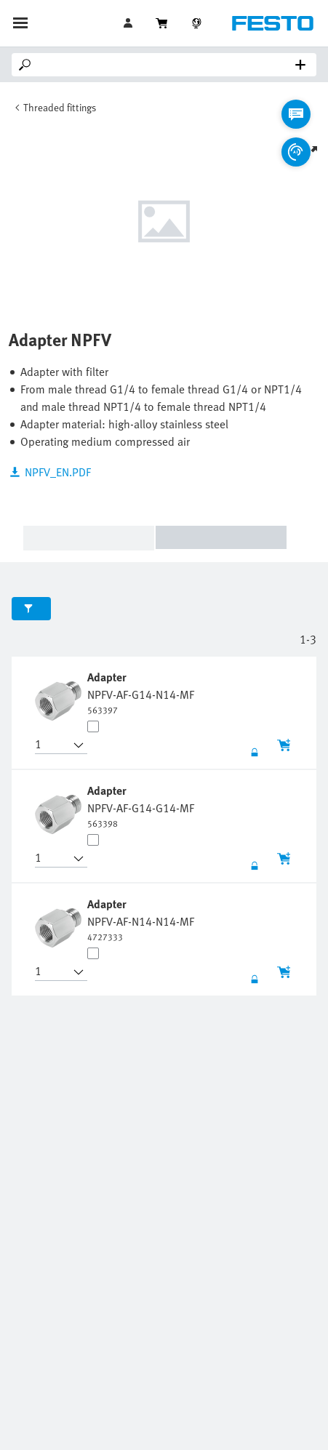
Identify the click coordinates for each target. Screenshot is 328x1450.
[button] (52, 745)
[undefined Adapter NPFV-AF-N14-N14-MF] (140, 919)
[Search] (167, 64)
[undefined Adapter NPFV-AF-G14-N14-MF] (140, 692)
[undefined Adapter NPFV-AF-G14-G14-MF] (140, 806)
